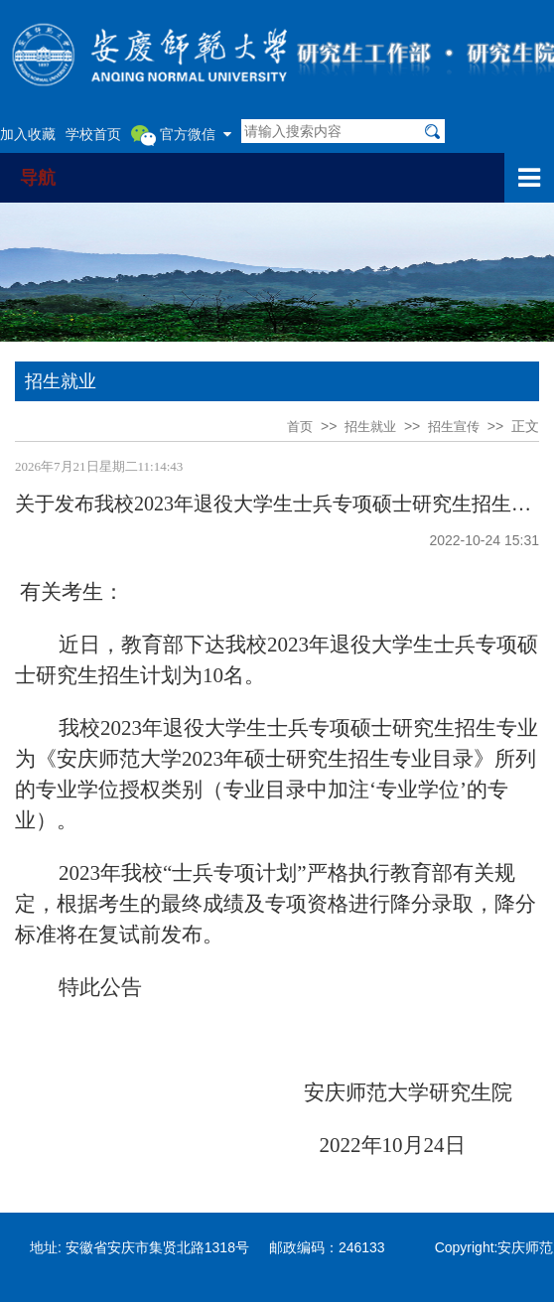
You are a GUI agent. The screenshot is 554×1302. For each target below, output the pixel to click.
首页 (300, 426)
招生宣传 (454, 426)
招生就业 (370, 426)
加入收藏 (28, 133)
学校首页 (93, 133)
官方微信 (181, 135)
